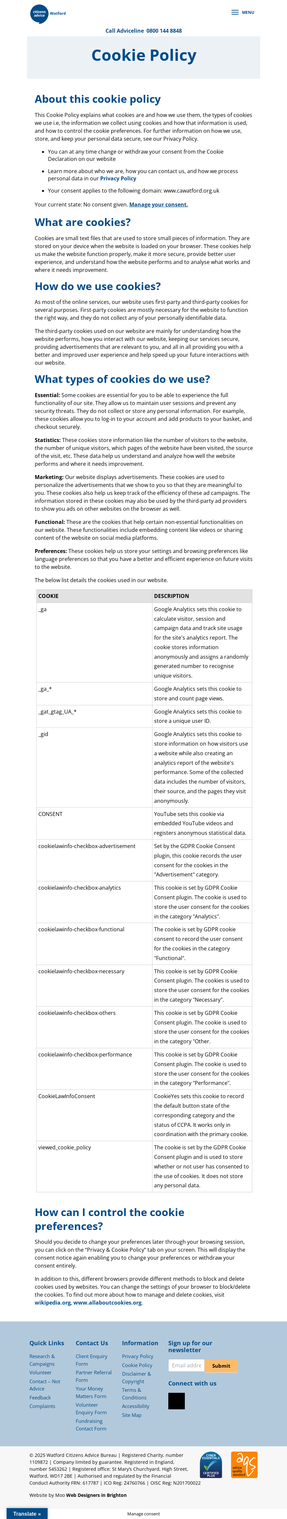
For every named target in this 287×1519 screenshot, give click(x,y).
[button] (244, 12)
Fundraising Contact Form (91, 1425)
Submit (221, 1365)
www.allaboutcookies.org (107, 1302)
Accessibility (135, 1406)
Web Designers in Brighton (96, 1495)
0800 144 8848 (164, 30)
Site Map (132, 1415)
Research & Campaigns (42, 1360)
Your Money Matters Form (91, 1392)
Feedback (40, 1397)
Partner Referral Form (94, 1376)
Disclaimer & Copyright (136, 1377)
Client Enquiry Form (91, 1360)
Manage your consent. (158, 204)
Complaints (42, 1406)
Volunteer (40, 1372)
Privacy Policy (118, 178)
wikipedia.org (53, 1302)
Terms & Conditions (134, 1394)
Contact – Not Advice (44, 1385)
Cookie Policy (137, 1365)
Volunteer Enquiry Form (91, 1408)
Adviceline (130, 30)
